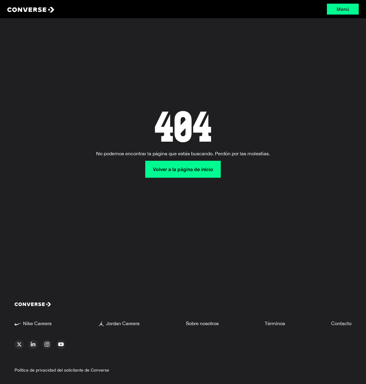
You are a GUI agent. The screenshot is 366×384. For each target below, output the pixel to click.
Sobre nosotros (202, 323)
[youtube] (60, 344)
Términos (275, 323)
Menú (343, 9)
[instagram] (47, 344)
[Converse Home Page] (80, 9)
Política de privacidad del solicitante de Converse (62, 370)
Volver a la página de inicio (183, 169)
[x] (19, 344)
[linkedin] (33, 344)
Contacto (341, 323)
